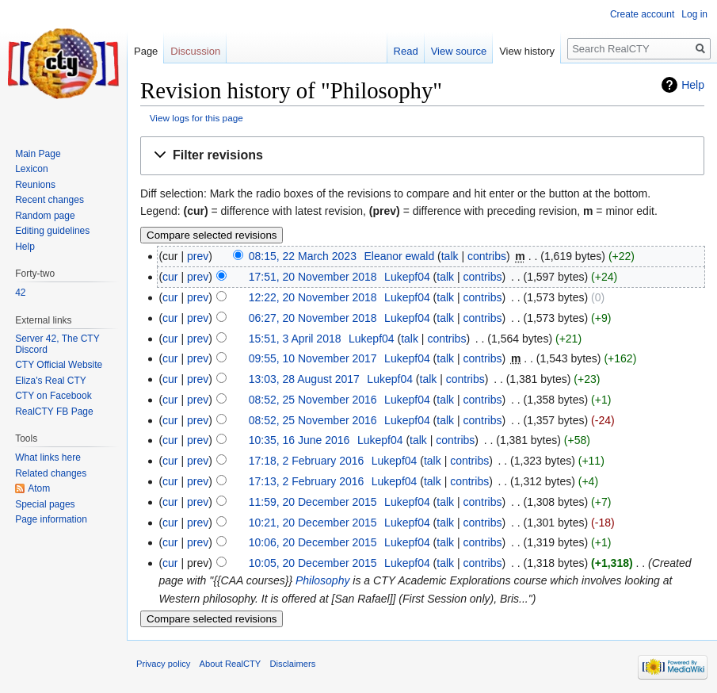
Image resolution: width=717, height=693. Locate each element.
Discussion (195, 51)
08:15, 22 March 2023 (303, 256)
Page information (51, 519)
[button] (422, 155)
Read (406, 51)
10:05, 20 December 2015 (313, 563)
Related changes (50, 473)
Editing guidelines (52, 230)
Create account (642, 14)
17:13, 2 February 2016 (306, 481)
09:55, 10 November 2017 (313, 358)
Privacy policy (163, 663)
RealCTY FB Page (54, 411)
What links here (48, 457)
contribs (486, 256)
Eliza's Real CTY (50, 380)
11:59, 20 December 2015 (313, 502)
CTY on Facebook (53, 395)
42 (20, 292)
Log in (694, 14)
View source (459, 51)
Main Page (37, 153)
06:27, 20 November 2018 (313, 318)
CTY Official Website (58, 364)
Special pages (44, 504)
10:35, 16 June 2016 (299, 440)
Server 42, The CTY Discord (57, 344)
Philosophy (323, 580)
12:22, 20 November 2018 (313, 297)
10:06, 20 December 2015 (313, 542)
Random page (44, 215)
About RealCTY (230, 663)
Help (692, 84)
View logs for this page (196, 118)
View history (527, 51)
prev (197, 256)
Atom (39, 488)
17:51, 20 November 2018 (313, 276)
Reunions (35, 184)
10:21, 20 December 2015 (313, 522)
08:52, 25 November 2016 (313, 399)
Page (146, 51)
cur (169, 276)
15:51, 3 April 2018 (295, 338)
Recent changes (49, 199)
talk (450, 256)
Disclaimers (293, 663)
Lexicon (31, 168)
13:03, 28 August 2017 (304, 379)
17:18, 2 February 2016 (306, 460)
